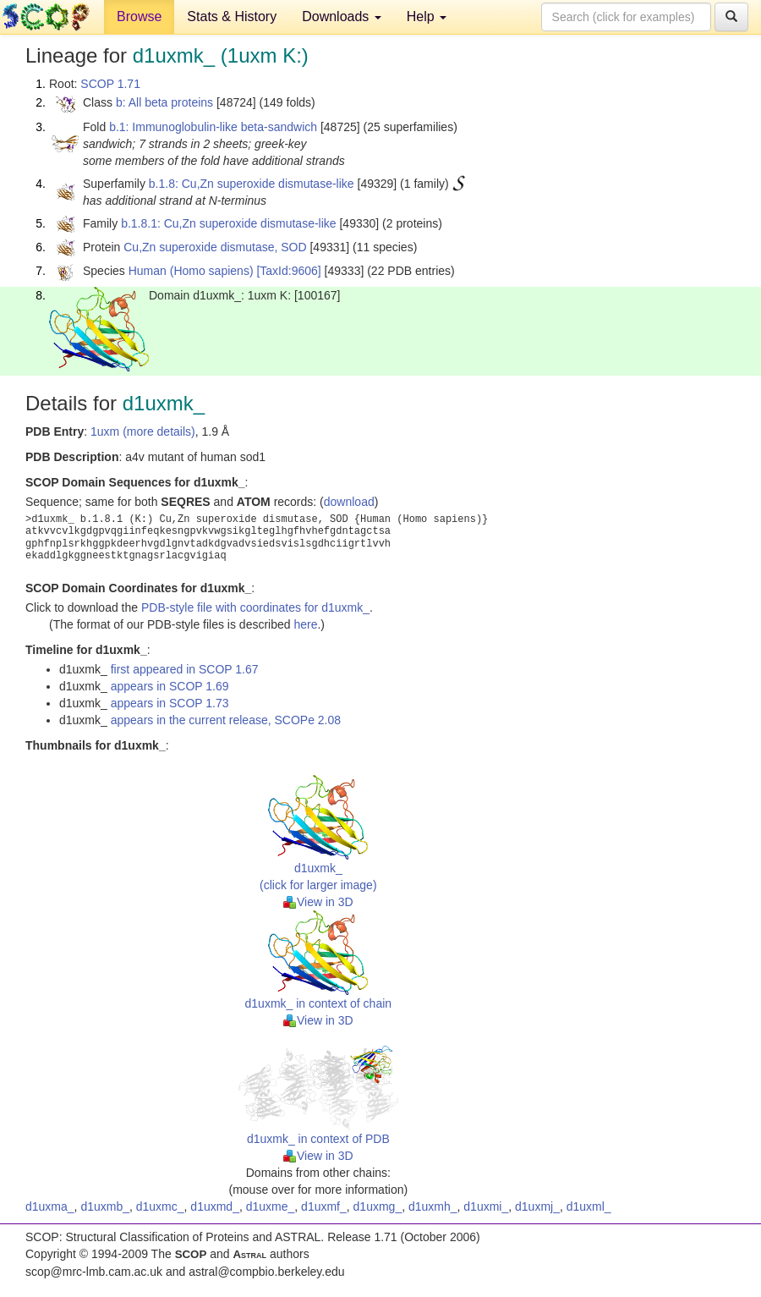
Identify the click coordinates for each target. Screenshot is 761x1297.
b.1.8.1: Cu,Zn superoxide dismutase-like (228, 223)
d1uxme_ (270, 1206)
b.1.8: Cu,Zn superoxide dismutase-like (251, 183)
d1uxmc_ (160, 1206)
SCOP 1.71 (110, 84)
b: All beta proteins (164, 102)
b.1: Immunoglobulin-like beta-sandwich (213, 127)
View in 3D (318, 902)
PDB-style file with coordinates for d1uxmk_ (255, 607)
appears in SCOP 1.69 (170, 686)
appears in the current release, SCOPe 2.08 (226, 720)
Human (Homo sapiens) (191, 271)
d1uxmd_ (214, 1206)
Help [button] (426, 16)
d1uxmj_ (537, 1206)
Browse (139, 16)
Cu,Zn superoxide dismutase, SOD (214, 247)
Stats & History (231, 16)
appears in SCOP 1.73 (170, 703)
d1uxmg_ (377, 1206)
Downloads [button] (341, 16)
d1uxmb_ (104, 1206)
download (349, 501)
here (305, 624)
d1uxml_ (589, 1206)
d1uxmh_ (432, 1206)
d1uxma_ (49, 1206)
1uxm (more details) (142, 431)
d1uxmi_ (485, 1206)
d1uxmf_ (324, 1206)
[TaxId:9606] (288, 271)
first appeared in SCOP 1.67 (185, 669)
